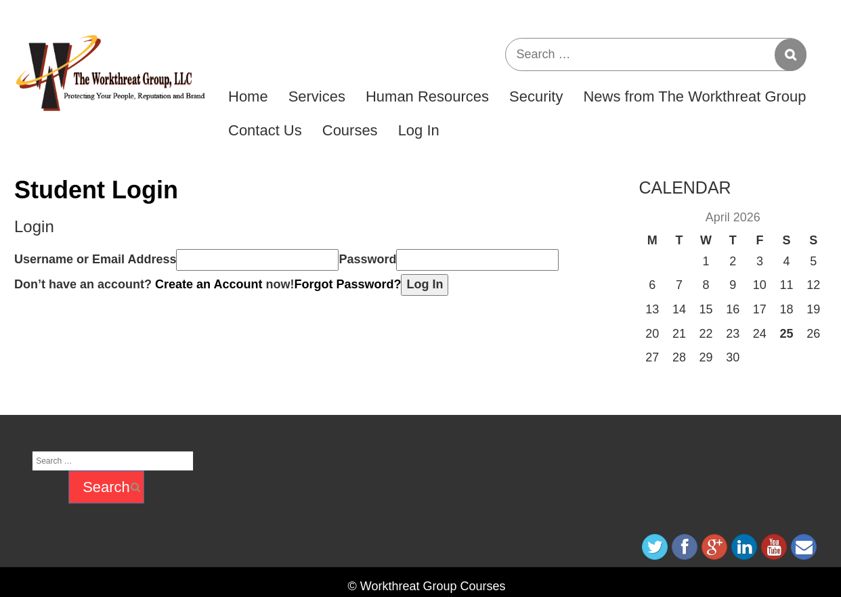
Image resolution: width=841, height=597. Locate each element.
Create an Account (208, 284)
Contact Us (265, 130)
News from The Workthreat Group (694, 96)
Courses (350, 130)
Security (536, 96)
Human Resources (427, 96)
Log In (418, 130)
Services (316, 96)
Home (248, 96)
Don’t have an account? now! (154, 284)
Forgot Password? (347, 284)
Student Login (96, 190)
